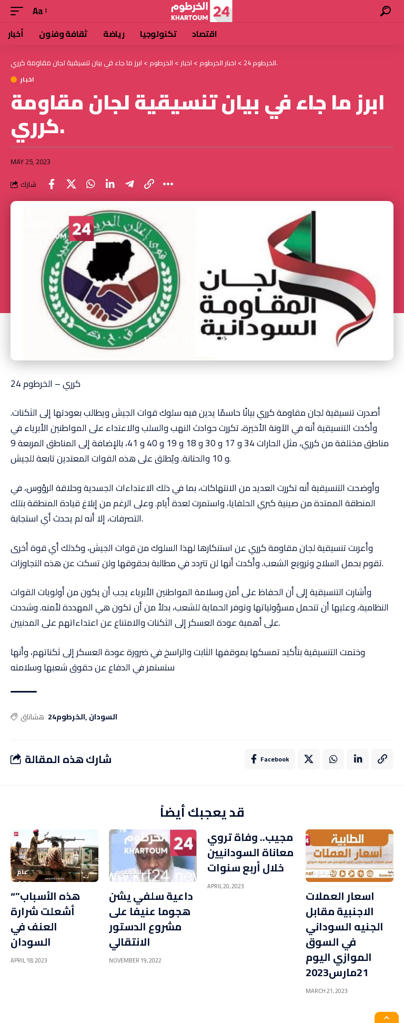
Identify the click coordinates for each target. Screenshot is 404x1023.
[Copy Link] (149, 184)
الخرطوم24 (66, 717)
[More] (168, 184)
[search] (385, 11)
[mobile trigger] (19, 11)
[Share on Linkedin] (110, 184)
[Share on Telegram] (129, 184)
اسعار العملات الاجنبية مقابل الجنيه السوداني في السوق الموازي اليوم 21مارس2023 (344, 934)
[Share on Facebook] (51, 184)
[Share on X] (71, 184)
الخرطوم (128, 872)
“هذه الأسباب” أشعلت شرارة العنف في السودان (45, 919)
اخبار (28, 79)
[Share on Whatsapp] (90, 184)
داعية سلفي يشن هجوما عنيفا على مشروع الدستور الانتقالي (151, 919)
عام (22, 872)
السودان (103, 717)
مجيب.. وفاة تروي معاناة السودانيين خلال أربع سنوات (250, 853)
